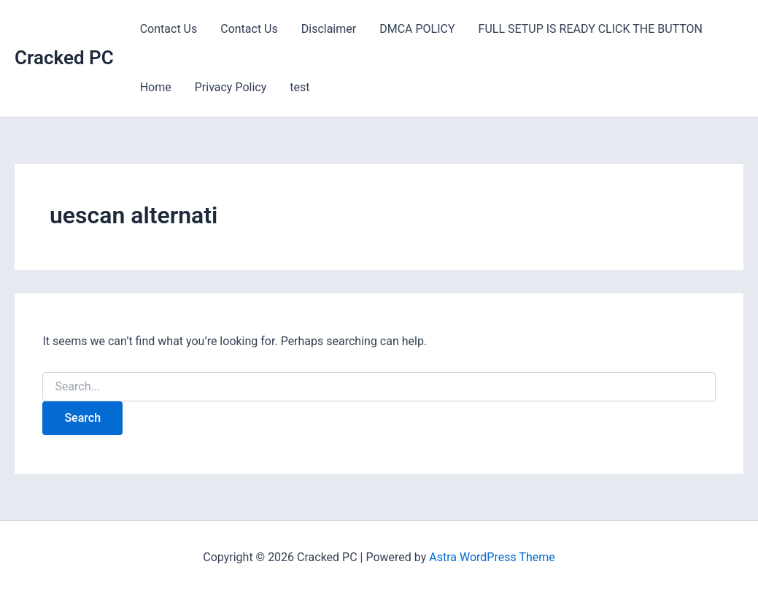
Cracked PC (64, 58)
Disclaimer (328, 29)
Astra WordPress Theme (491, 557)
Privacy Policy (231, 87)
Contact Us (169, 29)
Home (155, 87)
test (299, 87)
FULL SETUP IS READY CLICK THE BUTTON (591, 29)
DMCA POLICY (417, 29)
